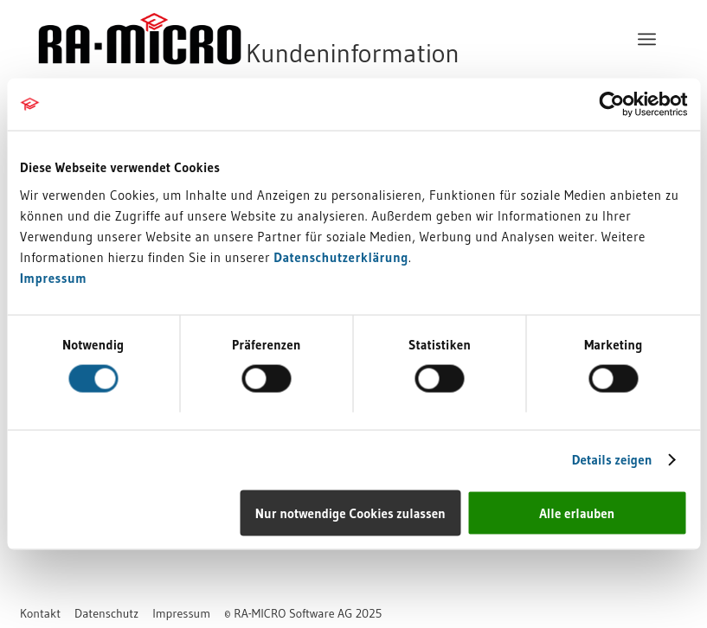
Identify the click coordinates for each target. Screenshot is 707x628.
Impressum (53, 277)
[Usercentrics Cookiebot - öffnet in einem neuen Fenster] (611, 105)
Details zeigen (612, 460)
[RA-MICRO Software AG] (319, 39)
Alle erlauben (576, 512)
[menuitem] (647, 39)
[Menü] (647, 39)
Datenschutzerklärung (340, 256)
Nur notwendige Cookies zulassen (350, 512)
